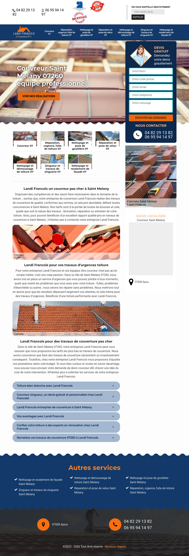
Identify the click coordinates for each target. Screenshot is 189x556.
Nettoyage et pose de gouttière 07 (86, 32)
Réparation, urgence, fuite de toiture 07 (66, 32)
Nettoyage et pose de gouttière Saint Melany (149, 480)
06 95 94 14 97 (52, 12)
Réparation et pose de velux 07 (105, 32)
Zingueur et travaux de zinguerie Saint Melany (39, 492)
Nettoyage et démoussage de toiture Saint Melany (92, 480)
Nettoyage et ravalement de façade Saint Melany (40, 482)
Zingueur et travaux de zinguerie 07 (146, 32)
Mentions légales (115, 546)
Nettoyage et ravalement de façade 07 (166, 32)
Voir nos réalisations (38, 96)
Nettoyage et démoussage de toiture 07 (126, 32)
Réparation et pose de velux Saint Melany (95, 490)
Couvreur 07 (49, 32)
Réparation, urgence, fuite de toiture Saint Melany (152, 490)
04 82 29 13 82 (24, 12)
